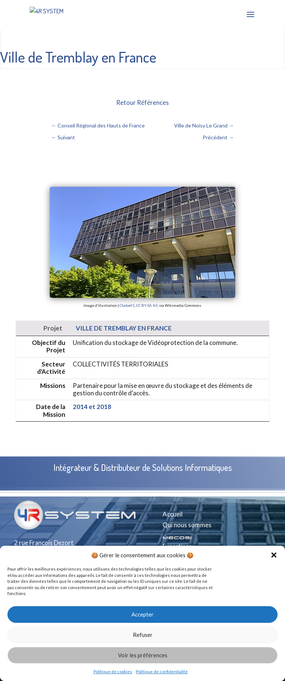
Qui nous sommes (187, 525)
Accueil (173, 514)
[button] (274, 555)
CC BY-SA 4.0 (147, 305)
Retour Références (142, 102)
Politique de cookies (113, 671)
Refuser (143, 634)
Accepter (142, 614)
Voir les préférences (142, 655)
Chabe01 (127, 305)
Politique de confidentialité (162, 671)
